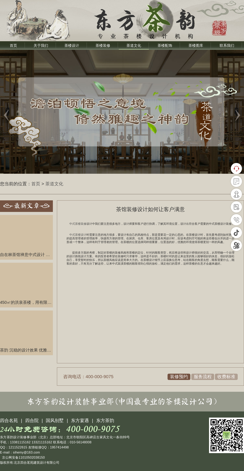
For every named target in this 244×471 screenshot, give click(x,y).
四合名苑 (9, 420)
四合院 (32, 420)
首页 (13, 45)
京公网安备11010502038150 (23, 457)
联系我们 (227, 45)
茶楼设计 (71, 45)
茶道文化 (133, 45)
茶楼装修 (103, 45)
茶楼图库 (195, 45)
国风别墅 (55, 420)
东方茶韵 (105, 420)
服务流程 (203, 376)
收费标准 (226, 376)
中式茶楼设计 (77, 234)
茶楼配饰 (165, 45)
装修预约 (179, 376)
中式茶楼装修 (77, 223)
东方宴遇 (80, 420)
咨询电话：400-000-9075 (88, 376)
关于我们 (41, 45)
